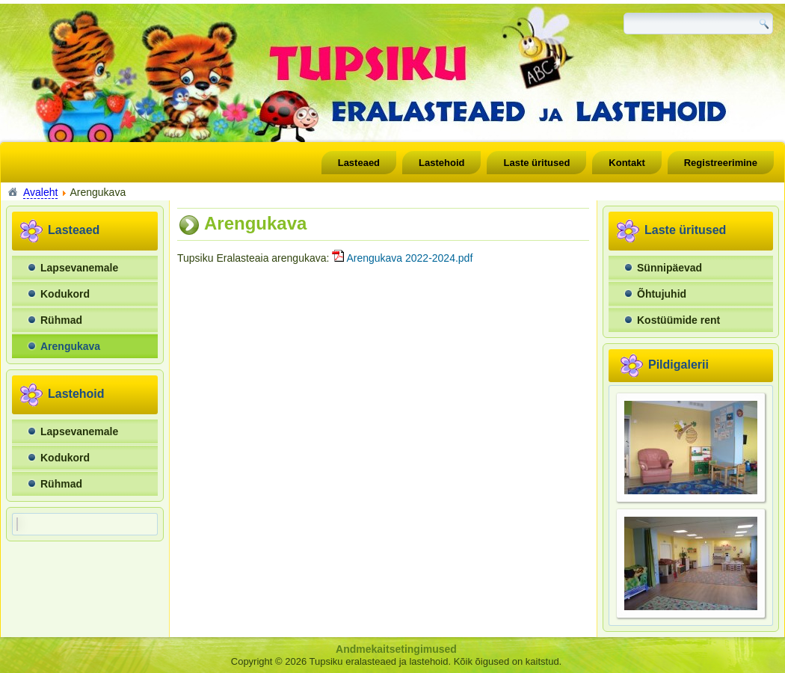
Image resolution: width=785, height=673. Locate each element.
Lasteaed (359, 162)
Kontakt (626, 162)
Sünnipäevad (669, 268)
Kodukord (65, 294)
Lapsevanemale (79, 268)
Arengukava (70, 346)
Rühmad (61, 320)
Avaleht (40, 192)
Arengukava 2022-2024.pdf (402, 258)
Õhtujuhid (661, 294)
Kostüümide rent (678, 320)
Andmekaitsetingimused (396, 649)
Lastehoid (441, 162)
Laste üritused (536, 162)
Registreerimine (720, 162)
